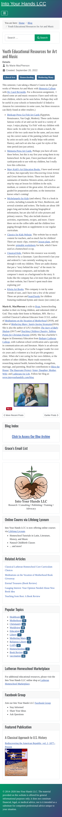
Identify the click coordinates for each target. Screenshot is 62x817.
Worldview (15, 627)
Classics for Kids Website (19, 234)
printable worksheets (26, 245)
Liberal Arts (9, 77)
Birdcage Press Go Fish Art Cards (23, 115)
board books (34, 296)
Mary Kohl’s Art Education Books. (24, 169)
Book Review (16, 652)
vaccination (15, 656)
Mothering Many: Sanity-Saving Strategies (31, 324)
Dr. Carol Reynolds (16, 92)
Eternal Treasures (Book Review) (21, 583)
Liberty (13, 634)
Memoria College (47, 88)
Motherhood (16, 620)
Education (14, 631)
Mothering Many (18, 638)
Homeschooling (17, 649)
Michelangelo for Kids (18, 198)
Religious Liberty (18, 641)
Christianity (15, 624)
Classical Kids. (14, 253)
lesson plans (44, 241)
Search (42, 37)
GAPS (13, 645)
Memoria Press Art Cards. (19, 151)
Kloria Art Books (15, 289)
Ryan (37, 306)
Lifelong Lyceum (17, 531)
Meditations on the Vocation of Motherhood (26, 320)
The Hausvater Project (20, 370)
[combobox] (20, 37)
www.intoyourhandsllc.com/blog (18, 377)
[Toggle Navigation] (4, 13)
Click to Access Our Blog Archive (31, 436)
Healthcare (15, 617)
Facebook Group (43, 703)
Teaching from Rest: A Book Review (22, 596)
